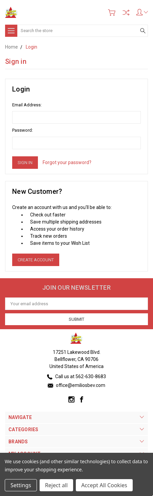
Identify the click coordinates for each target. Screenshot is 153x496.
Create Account (36, 259)
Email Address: (27, 104)
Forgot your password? (67, 162)
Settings (20, 485)
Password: (22, 130)
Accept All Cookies (104, 485)
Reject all (56, 485)
